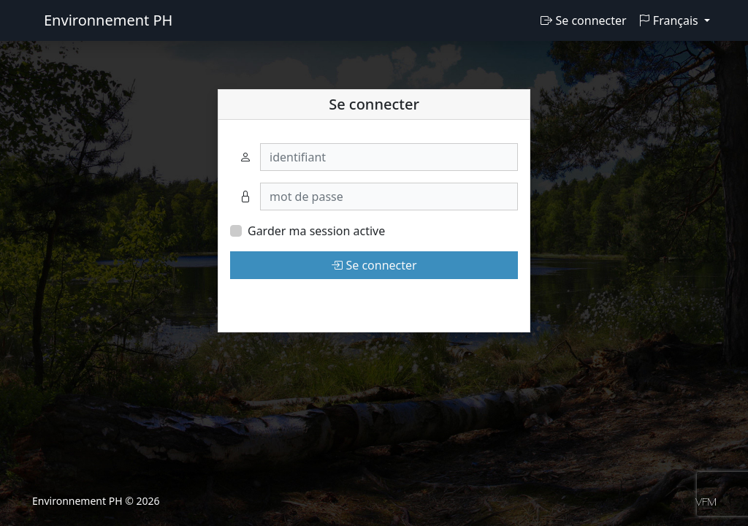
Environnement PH (108, 20)
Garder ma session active (316, 231)
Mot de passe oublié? (288, 299)
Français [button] (669, 20)
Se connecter (583, 20)
